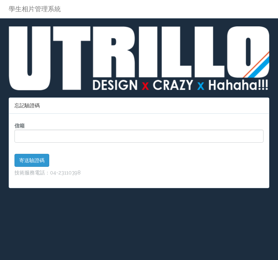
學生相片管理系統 (35, 9)
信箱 (19, 126)
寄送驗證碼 (32, 160)
